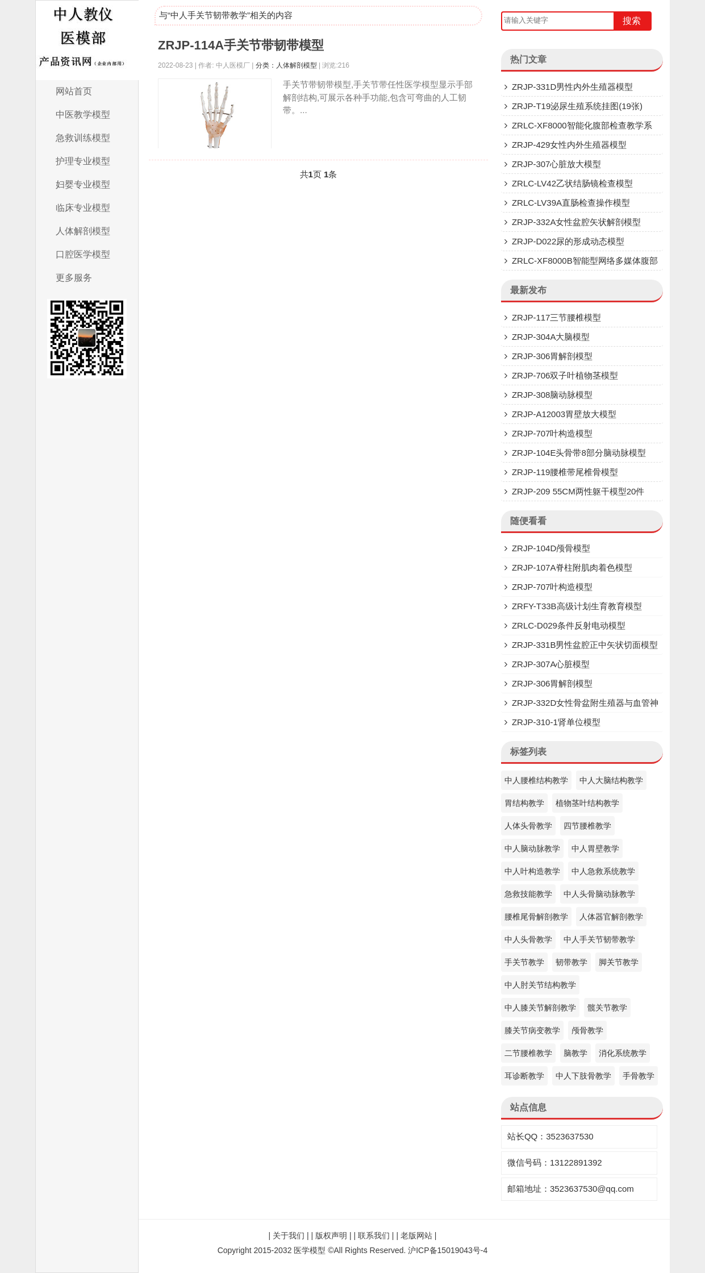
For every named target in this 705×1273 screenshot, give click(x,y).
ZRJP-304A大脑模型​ (551, 337)
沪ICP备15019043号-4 (447, 1250)
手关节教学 (524, 962)
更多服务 (74, 277)
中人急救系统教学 (603, 871)
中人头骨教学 (528, 939)
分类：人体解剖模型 (286, 65)
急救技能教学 (528, 893)
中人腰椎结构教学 (536, 780)
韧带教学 (571, 962)
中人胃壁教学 (595, 848)
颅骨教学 (587, 1030)
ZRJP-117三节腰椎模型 (557, 317)
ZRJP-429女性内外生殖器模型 (569, 144)
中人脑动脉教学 (532, 848)
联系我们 (374, 1235)
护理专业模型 (83, 161)
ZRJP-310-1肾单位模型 (556, 722)
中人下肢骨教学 (583, 1075)
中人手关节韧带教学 (599, 939)
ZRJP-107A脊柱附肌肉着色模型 (572, 567)
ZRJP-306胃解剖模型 (552, 356)
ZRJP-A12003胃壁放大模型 (564, 414)
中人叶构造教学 (532, 871)
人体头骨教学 (528, 825)
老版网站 (416, 1235)
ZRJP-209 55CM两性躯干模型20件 (578, 491)
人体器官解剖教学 (611, 916)
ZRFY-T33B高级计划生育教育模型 (577, 606)
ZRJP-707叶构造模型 (552, 433)
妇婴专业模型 (83, 184)
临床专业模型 (83, 208)
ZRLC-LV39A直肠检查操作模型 (571, 202)
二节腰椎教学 (528, 1053)
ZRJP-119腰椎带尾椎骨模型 (565, 472)
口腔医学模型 (83, 254)
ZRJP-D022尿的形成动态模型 (568, 241)
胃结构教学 (524, 803)
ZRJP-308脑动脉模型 (552, 395)
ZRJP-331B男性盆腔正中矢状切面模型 (585, 645)
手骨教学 (638, 1075)
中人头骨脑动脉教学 (599, 893)
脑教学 (575, 1053)
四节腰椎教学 (587, 825)
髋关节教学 (607, 1007)
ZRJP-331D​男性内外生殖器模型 (572, 86)
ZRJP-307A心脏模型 (551, 664)
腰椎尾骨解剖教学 (536, 916)
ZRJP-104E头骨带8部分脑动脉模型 (579, 452)
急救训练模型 (83, 138)
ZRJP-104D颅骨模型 (551, 548)
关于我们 (288, 1235)
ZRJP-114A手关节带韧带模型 (241, 45)
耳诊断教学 (524, 1075)
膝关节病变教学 (532, 1030)
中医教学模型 (83, 114)
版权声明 (331, 1235)
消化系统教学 (622, 1053)
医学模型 (310, 1250)
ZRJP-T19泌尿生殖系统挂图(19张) (577, 106)
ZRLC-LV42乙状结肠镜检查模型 (572, 183)
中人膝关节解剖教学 (540, 1007)
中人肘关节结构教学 (540, 984)
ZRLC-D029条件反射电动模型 (568, 625)
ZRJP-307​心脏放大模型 (557, 164)
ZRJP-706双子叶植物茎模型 (565, 375)
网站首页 (74, 91)
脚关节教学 (619, 962)
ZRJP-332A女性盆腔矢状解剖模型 (576, 222)
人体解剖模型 (83, 231)
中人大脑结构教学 (611, 780)
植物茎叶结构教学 (587, 803)
